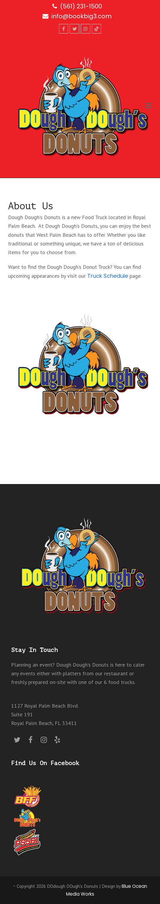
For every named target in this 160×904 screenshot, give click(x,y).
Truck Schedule (107, 276)
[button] (148, 105)
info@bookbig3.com (81, 16)
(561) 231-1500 (81, 6)
